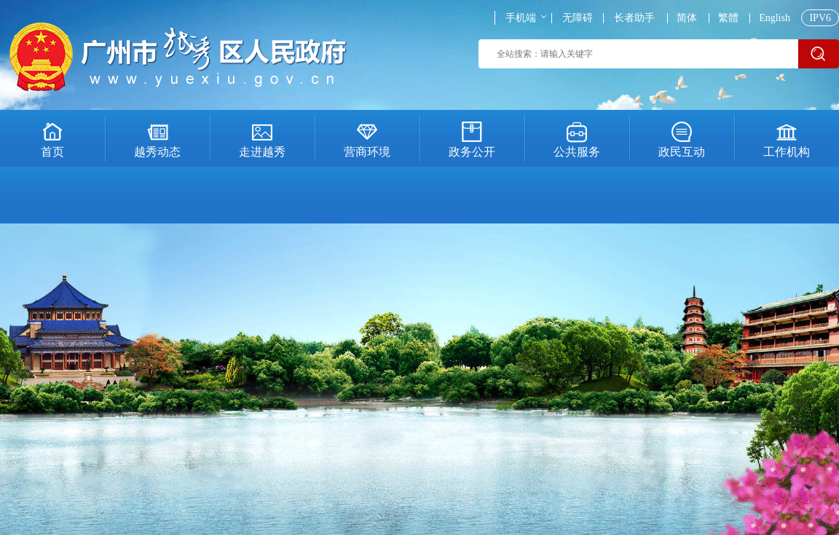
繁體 (728, 18)
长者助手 (634, 18)
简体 (687, 18)
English (774, 18)
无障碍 (577, 18)
